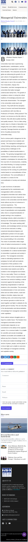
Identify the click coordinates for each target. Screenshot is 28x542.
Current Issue (6, 10)
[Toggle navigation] (12, 2)
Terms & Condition (21, 539)
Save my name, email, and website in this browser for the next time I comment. (14, 402)
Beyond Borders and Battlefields (10, 436)
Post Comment (6, 408)
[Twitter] (19, 1)
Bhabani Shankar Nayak (7, 21)
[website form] (14, 397)
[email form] (14, 392)
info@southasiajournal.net (12, 515)
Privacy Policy (10, 539)
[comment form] (14, 378)
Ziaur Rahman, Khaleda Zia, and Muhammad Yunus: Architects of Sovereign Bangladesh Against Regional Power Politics (17, 449)
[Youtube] (22, 1)
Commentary (23, 7)
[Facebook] (16, 1)
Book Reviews (12, 7)
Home (4, 7)
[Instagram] (26, 1)
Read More (17, 489)
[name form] (14, 386)
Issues (15, 10)
